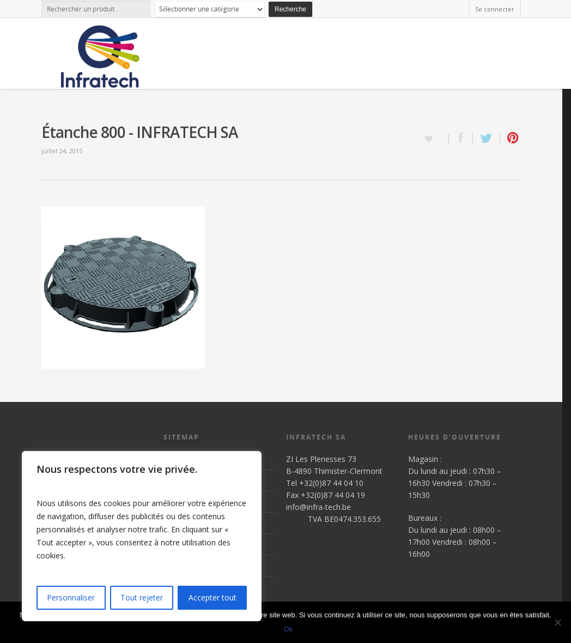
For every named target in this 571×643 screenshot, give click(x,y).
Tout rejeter (141, 597)
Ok (288, 629)
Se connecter (494, 9)
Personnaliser (71, 597)
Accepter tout (212, 597)
